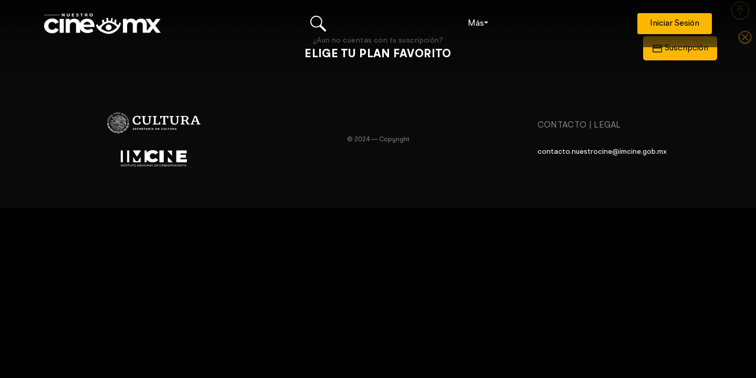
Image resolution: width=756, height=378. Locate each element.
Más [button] (476, 23)
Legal (607, 125)
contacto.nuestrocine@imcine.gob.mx (602, 151)
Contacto (562, 125)
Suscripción (680, 48)
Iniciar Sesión (674, 23)
